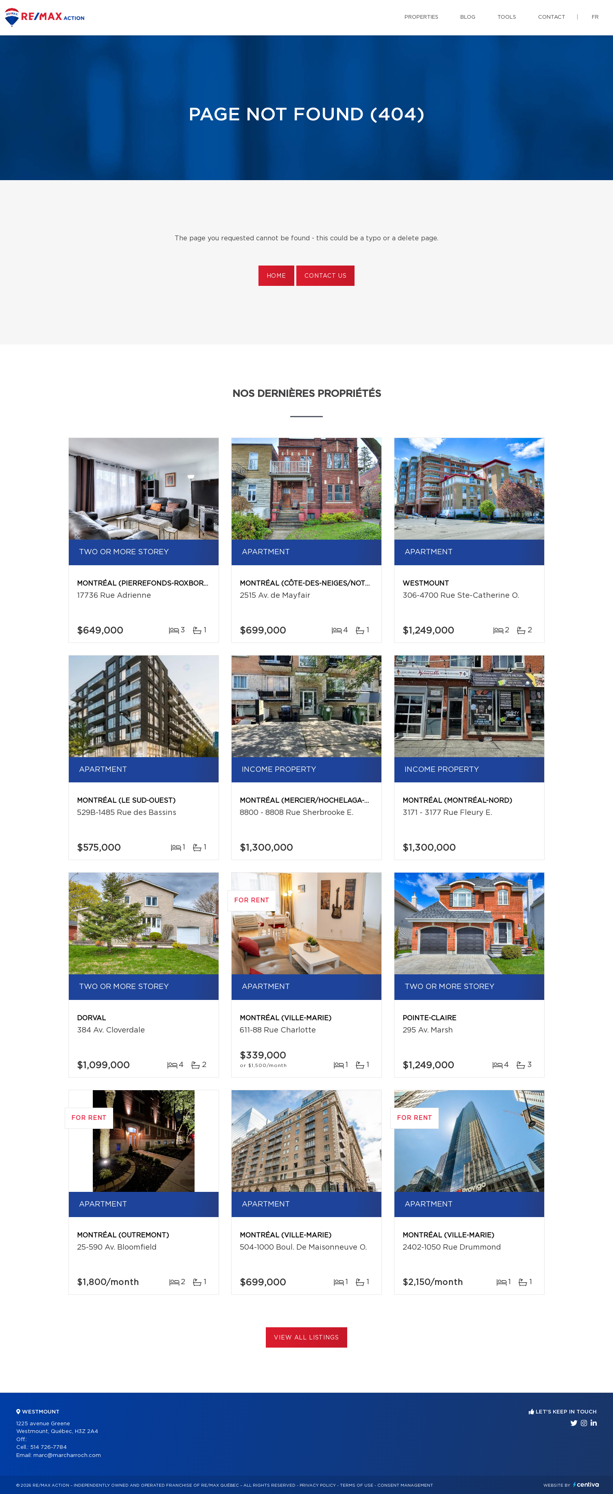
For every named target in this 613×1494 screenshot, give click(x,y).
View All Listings (306, 1338)
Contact (551, 17)
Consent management (405, 1485)
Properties (421, 17)
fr (595, 17)
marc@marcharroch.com (67, 1455)
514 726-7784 (48, 1447)
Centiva (586, 1484)
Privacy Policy (318, 1485)
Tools (506, 17)
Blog (467, 17)
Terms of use (356, 1485)
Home (276, 276)
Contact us (325, 276)
